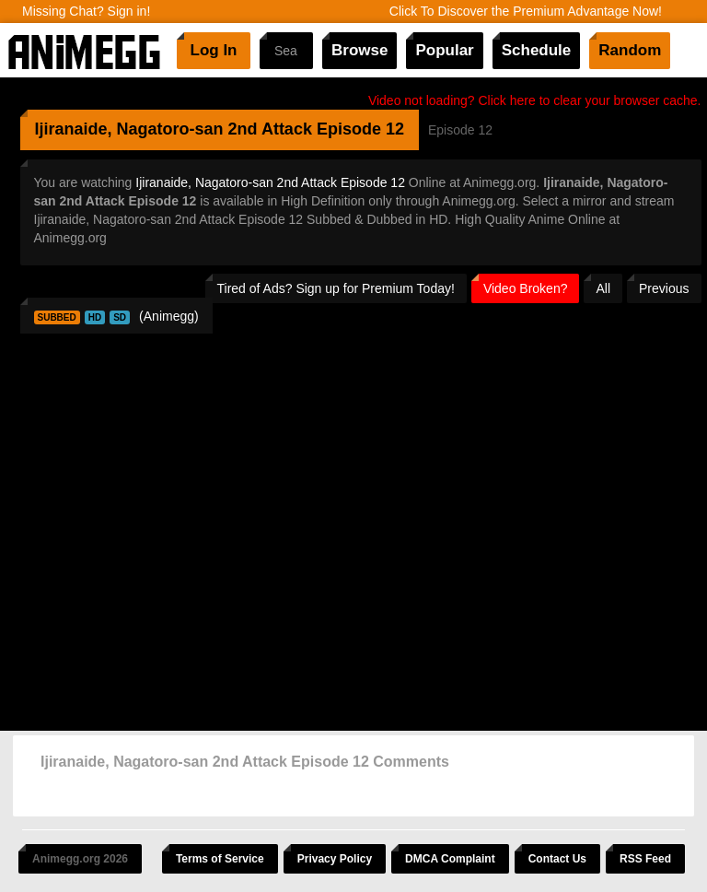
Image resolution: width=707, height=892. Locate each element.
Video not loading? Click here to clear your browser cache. (534, 100)
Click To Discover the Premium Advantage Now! (525, 11)
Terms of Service (220, 858)
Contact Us (557, 858)
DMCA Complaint (450, 858)
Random (629, 50)
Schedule (537, 50)
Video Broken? (525, 288)
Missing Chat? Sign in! (86, 11)
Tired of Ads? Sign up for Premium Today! (336, 288)
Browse (359, 50)
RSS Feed (645, 858)
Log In (214, 50)
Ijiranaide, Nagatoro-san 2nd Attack (173, 129)
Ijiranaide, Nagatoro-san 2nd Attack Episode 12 (270, 182)
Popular (444, 50)
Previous (664, 288)
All (603, 288)
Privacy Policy (334, 858)
